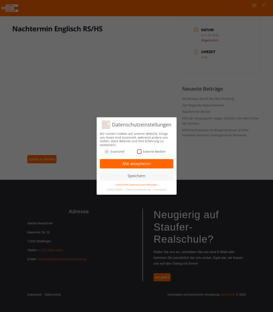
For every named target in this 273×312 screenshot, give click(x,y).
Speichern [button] (136, 175)
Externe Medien (151, 151)
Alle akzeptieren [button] (136, 163)
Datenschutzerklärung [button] (138, 189)
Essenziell (115, 151)
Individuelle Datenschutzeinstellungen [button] (136, 184)
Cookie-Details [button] (115, 189)
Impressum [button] (160, 189)
